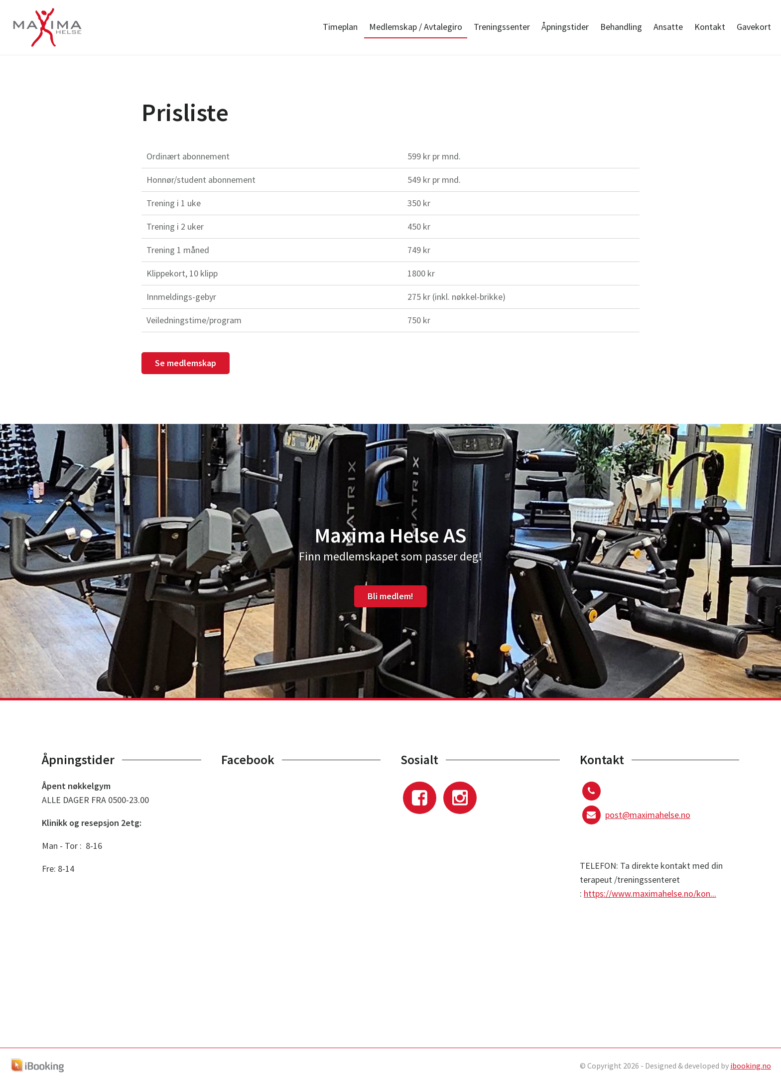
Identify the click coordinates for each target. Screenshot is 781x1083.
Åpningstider (565, 26)
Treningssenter (502, 26)
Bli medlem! (390, 596)
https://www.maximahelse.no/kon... (650, 893)
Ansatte (668, 26)
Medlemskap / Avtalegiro (415, 26)
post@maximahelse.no (647, 814)
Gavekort (754, 26)
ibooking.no (750, 1066)
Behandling (621, 26)
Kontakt (709, 26)
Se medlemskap (185, 363)
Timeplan (340, 26)
